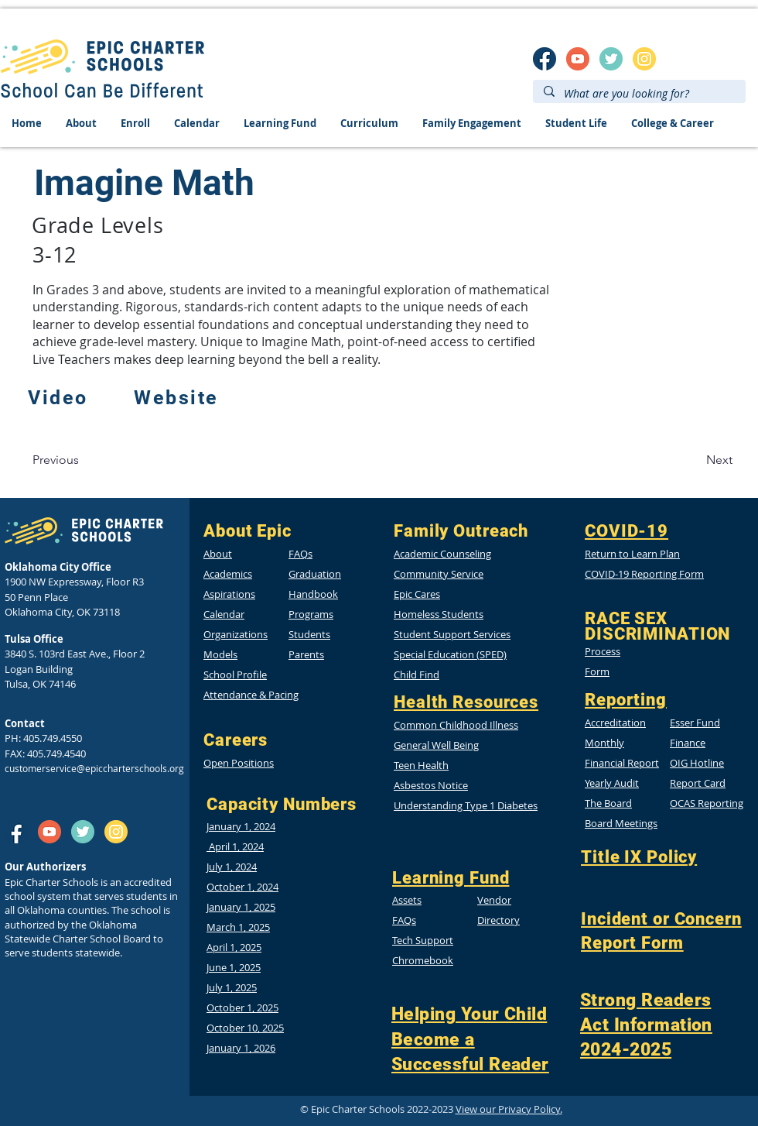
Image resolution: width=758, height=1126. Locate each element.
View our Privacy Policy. (509, 1109)
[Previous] (56, 460)
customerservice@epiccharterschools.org (94, 768)
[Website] (178, 398)
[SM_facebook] (544, 58)
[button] (697, 763)
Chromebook (422, 960)
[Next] (719, 460)
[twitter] (611, 58)
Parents (306, 654)
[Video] (59, 398)
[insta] (644, 58)
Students (309, 634)
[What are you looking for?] (638, 94)
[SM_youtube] (577, 58)
